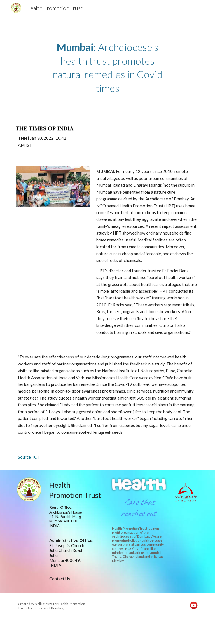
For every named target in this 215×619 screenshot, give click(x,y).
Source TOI (29, 457)
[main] (107, 67)
